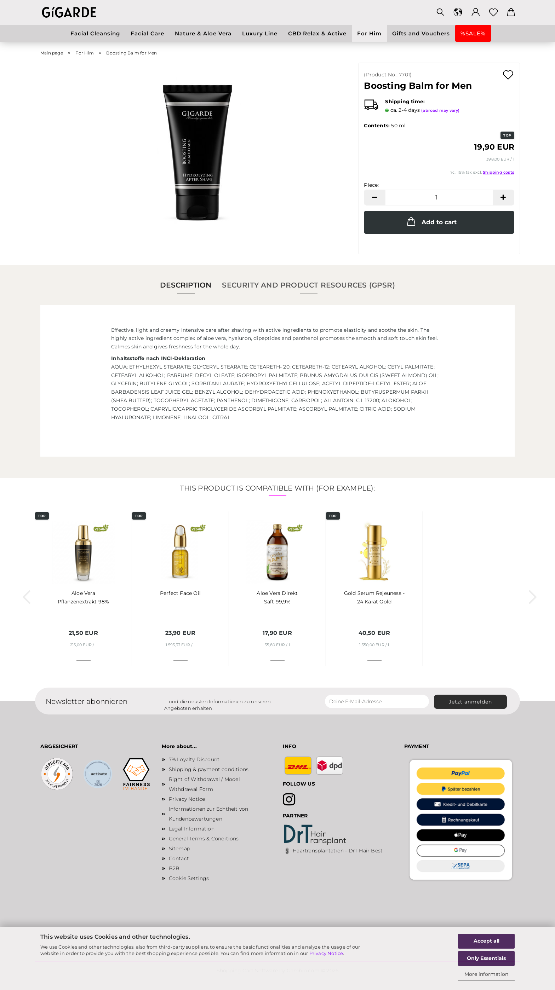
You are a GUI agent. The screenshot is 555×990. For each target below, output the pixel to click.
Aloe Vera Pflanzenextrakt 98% (83, 597)
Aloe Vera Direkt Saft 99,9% (277, 597)
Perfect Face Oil (180, 593)
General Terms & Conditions (204, 838)
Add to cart (431, 221)
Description (185, 285)
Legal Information (191, 829)
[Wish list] (493, 12)
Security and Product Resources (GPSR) (308, 285)
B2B (174, 868)
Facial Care (147, 33)
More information (486, 974)
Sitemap (179, 848)
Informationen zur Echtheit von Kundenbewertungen (208, 814)
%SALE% (473, 33)
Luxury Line (260, 33)
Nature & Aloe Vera (203, 33)
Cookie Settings (189, 878)
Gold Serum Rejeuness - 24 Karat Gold (374, 597)
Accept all (486, 941)
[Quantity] (439, 197)
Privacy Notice (326, 953)
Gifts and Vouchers (421, 33)
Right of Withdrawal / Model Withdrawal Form (204, 784)
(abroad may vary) (440, 110)
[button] (458, 12)
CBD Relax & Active (317, 33)
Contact (179, 858)
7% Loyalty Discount (194, 759)
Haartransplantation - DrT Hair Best (338, 850)
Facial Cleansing (95, 33)
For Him (369, 33)
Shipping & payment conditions (209, 769)
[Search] (440, 12)
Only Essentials (486, 958)
